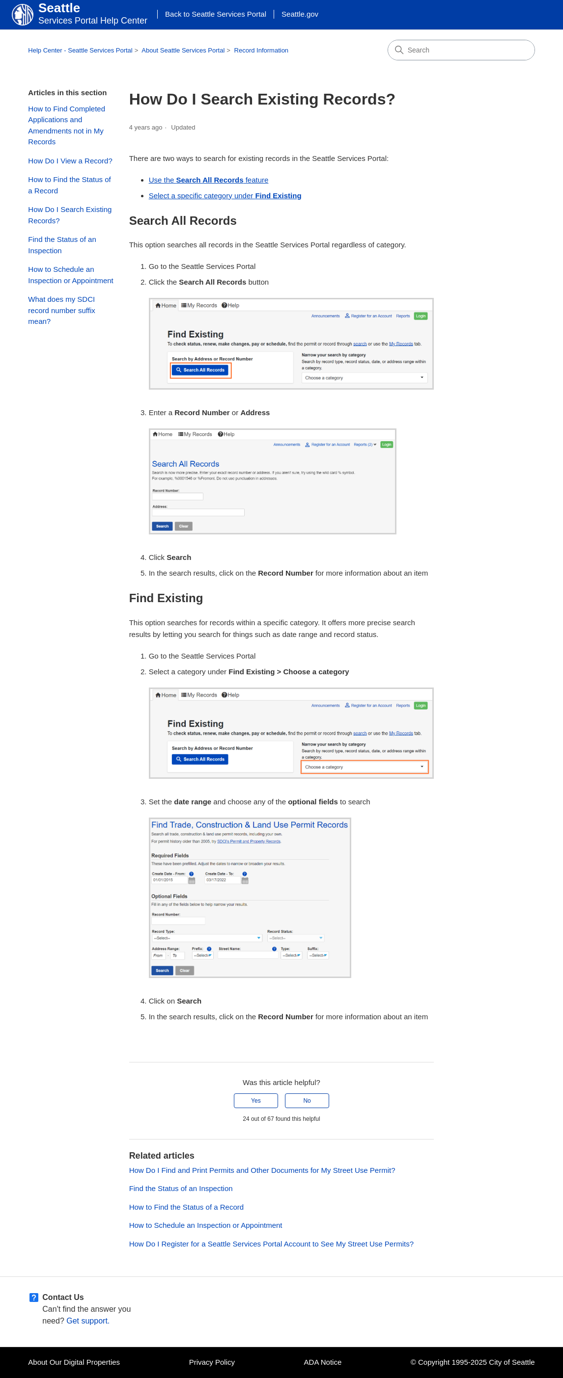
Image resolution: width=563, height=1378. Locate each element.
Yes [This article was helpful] (256, 1100)
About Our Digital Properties (74, 1362)
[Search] (461, 50)
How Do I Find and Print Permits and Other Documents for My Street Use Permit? (262, 1170)
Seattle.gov (300, 14)
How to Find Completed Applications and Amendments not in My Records (66, 125)
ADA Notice (323, 1362)
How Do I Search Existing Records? (70, 215)
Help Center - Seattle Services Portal (80, 50)
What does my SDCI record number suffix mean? (61, 310)
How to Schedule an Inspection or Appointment (70, 275)
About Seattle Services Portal (183, 50)
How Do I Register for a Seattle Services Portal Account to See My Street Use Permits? (271, 1244)
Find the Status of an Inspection (62, 245)
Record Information (261, 50)
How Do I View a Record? (70, 161)
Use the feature (209, 180)
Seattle (59, 8)
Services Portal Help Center (92, 21)
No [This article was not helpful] (306, 1100)
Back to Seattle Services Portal (215, 14)
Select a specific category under (225, 195)
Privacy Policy (212, 1362)
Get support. (88, 1321)
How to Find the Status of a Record (69, 185)
